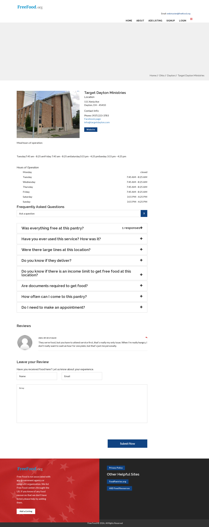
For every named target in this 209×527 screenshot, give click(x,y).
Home (129, 20)
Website (91, 129)
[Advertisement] (104, 49)
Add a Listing (26, 511)
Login (182, 20)
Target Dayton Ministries (191, 75)
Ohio (161, 75)
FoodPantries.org (117, 481)
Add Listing (155, 20)
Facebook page (92, 118)
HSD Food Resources (119, 488)
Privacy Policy (116, 468)
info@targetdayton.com (97, 122)
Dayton (171, 75)
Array (82, 403)
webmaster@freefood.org (178, 13)
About (140, 20)
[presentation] (40, 433)
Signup (170, 20)
